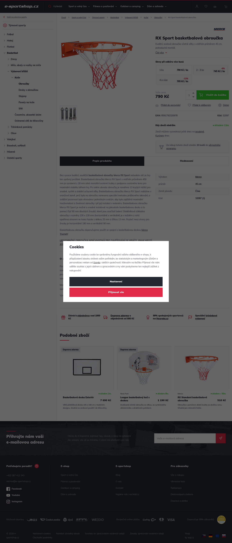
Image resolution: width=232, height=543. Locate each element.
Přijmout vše (116, 292)
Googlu (96, 263)
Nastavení (116, 281)
